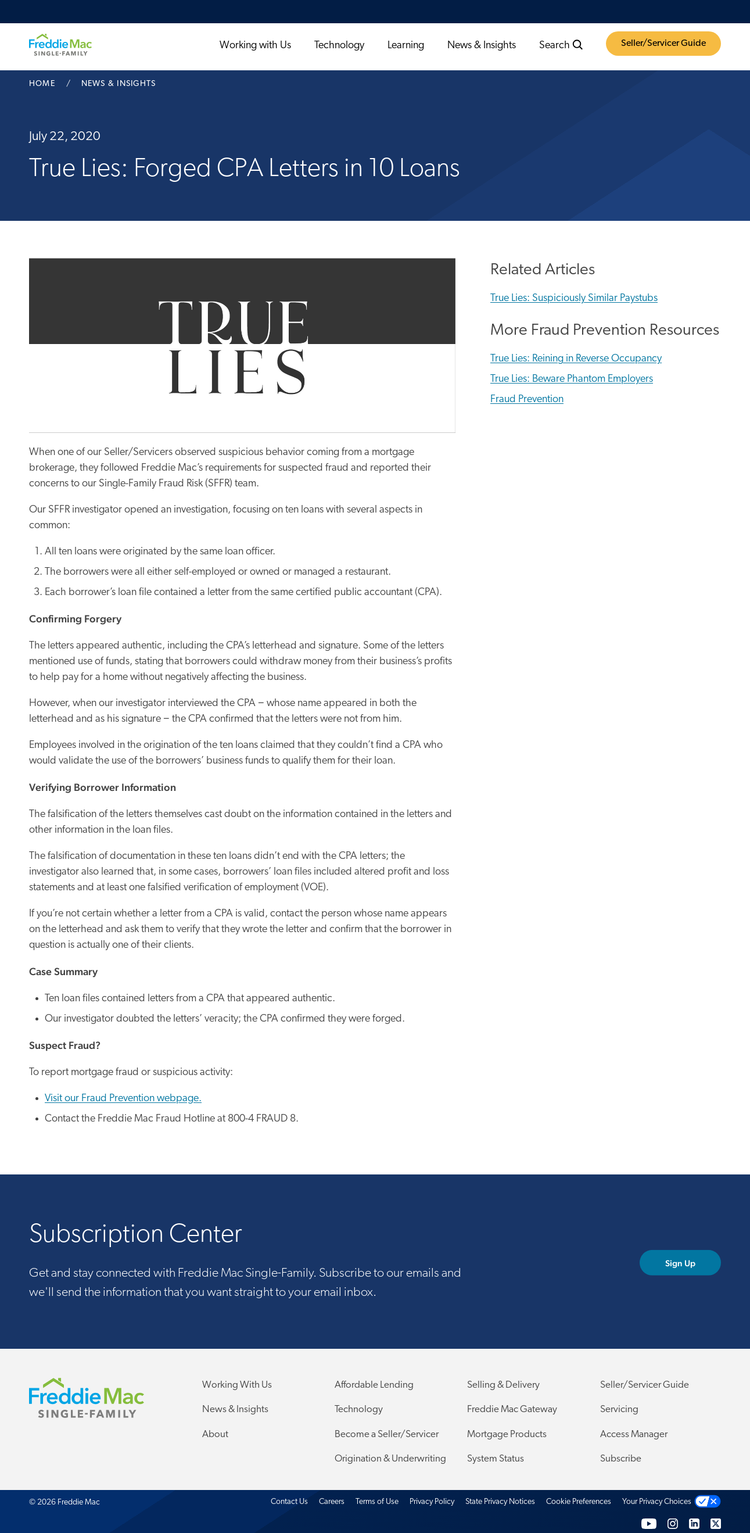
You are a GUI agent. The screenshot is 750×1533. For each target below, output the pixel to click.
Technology (339, 45)
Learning (405, 45)
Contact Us (289, 1502)
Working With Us (237, 1385)
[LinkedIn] (694, 1523)
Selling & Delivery (503, 1385)
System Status (495, 1459)
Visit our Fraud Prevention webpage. (123, 1098)
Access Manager (634, 1434)
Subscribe (620, 1459)
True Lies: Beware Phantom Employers (571, 379)
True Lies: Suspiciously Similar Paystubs (574, 298)
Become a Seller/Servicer (387, 1434)
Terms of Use (377, 1502)
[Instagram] (673, 1523)
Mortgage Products (507, 1434)
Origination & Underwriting (390, 1459)
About (215, 1434)
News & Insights (481, 45)
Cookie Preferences (578, 1502)
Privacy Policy (432, 1502)
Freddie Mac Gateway (512, 1409)
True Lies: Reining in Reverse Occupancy (576, 358)
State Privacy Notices (500, 1502)
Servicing (619, 1409)
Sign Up (680, 1262)
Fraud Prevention (527, 399)
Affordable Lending (374, 1385)
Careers (332, 1502)
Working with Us (255, 45)
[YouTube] (649, 1523)
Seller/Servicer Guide (663, 43)
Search (561, 45)
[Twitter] (716, 1523)
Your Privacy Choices (656, 1502)
